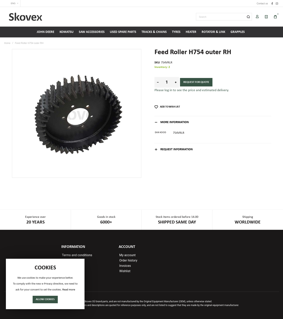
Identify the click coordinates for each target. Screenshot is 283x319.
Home (7, 43)
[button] (12, 3)
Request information (176, 149)
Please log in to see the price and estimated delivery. (191, 90)
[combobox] (224, 16)
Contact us (262, 3)
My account (127, 255)
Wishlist (124, 271)
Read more (68, 289)
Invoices (125, 266)
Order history (128, 260)
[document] (45, 284)
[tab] (212, 122)
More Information (174, 122)
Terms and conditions (77, 255)
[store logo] (25, 17)
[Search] (248, 16)
